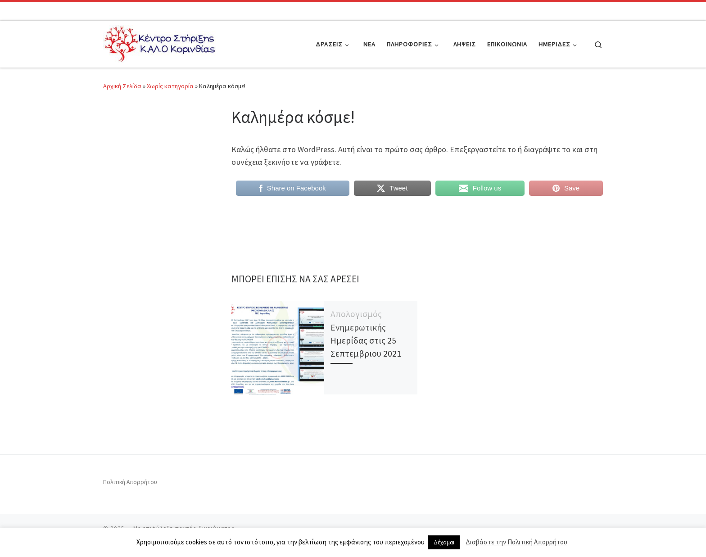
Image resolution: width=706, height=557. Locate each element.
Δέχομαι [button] (444, 542)
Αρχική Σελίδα (123, 86)
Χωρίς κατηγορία (170, 86)
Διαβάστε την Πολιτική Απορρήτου (516, 542)
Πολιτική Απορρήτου (130, 482)
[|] (159, 42)
